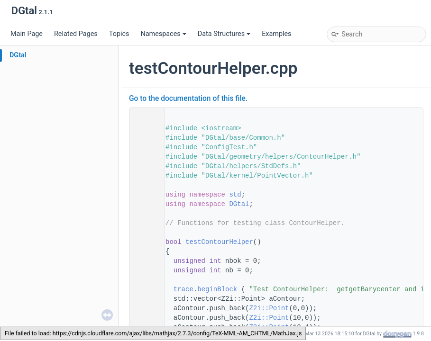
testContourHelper (219, 242)
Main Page (26, 34)
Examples (276, 34)
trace (183, 289)
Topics (119, 34)
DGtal (18, 55)
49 (144, 242)
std (235, 194)
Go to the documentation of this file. (188, 98)
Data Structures (224, 34)
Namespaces (163, 34)
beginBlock (217, 289)
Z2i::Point (269, 308)
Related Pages (76, 34)
